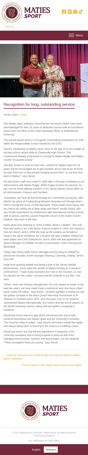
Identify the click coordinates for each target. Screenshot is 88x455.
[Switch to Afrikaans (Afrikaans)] (51, 449)
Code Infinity (54, 440)
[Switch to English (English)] (36, 449)
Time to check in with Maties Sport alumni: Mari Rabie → (53, 365)
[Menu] (75, 35)
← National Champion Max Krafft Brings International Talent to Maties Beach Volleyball (42, 357)
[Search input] (43, 26)
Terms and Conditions (44, 435)
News (24, 114)
